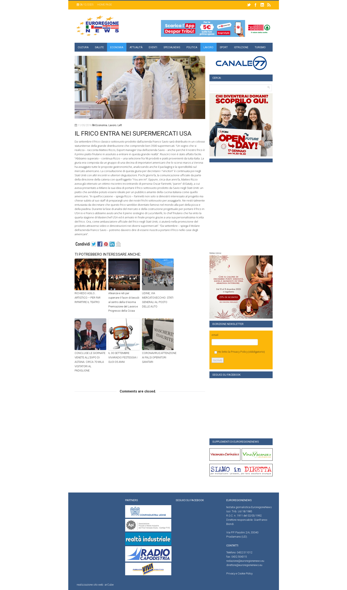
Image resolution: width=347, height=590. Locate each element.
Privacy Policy (239, 352)
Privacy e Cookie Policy (239, 573)
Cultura (83, 47)
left (120, 125)
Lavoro (208, 47)
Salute (99, 47)
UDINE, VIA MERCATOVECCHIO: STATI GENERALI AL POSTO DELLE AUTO (157, 300)
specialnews (171, 47)
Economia (116, 47)
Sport (224, 47)
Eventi (153, 47)
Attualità (136, 47)
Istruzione (241, 47)
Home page (104, 4)
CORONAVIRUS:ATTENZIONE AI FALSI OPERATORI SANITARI (158, 357)
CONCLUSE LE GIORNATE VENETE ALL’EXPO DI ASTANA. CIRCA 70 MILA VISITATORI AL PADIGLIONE (90, 361)
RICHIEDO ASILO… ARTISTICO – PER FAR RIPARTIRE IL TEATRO (87, 298)
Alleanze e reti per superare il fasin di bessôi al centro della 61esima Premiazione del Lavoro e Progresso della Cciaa (123, 302)
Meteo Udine (215, 253)
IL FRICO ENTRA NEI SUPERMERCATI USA (133, 133)
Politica (191, 47)
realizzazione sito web (90, 584)
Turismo (260, 47)
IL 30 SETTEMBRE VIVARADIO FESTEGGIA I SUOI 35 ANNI (122, 357)
